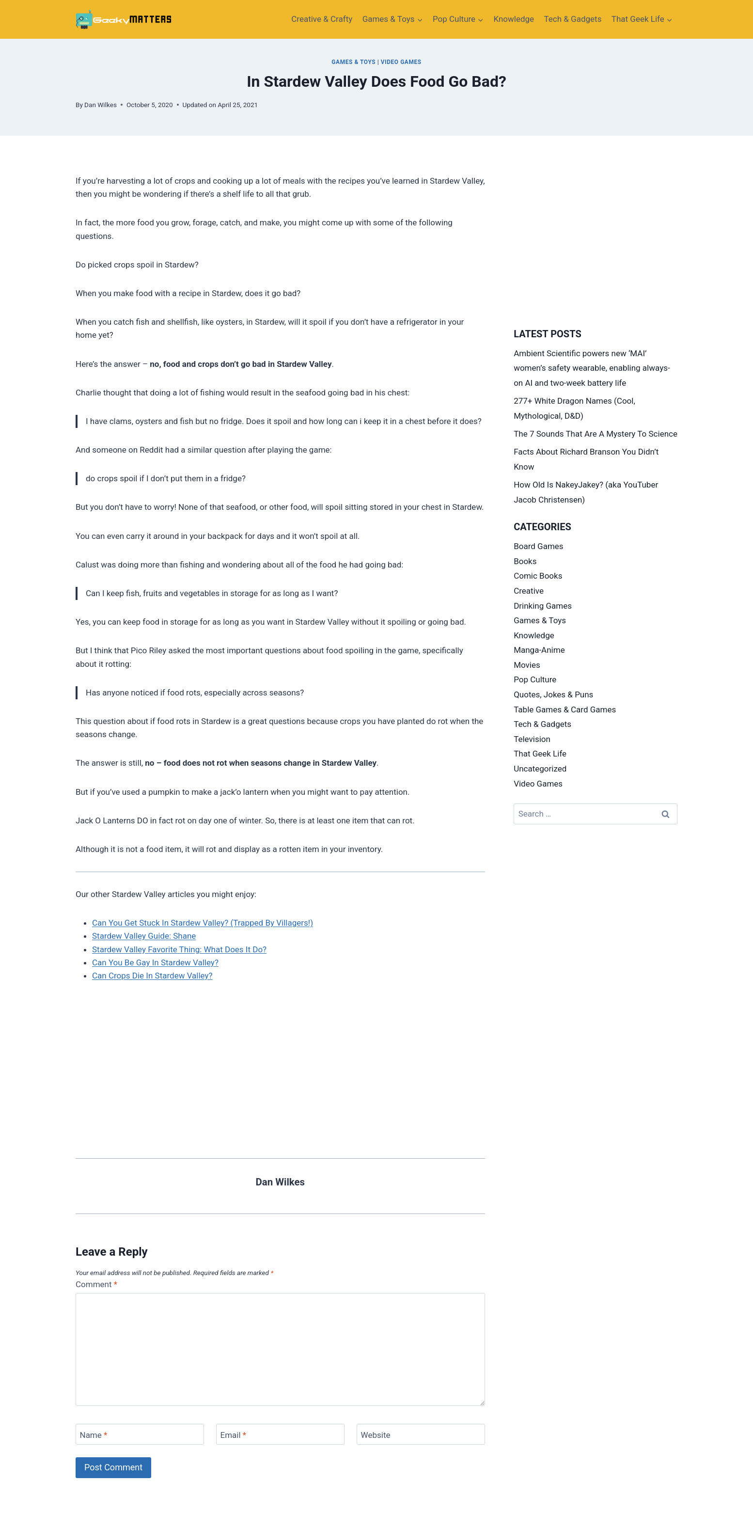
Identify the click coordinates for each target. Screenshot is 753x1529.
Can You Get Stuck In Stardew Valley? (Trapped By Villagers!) (202, 923)
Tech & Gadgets (573, 19)
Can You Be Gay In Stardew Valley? (155, 962)
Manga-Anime (539, 650)
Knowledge (514, 19)
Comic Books (538, 576)
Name (94, 1435)
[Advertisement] (280, 1066)
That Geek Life (540, 753)
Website (376, 1435)
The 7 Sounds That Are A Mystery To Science (595, 434)
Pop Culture (535, 679)
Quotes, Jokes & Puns (553, 694)
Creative (529, 591)
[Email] (280, 1434)
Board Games (538, 546)
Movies (527, 665)
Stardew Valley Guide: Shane (144, 936)
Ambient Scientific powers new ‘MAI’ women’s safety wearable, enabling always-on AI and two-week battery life (592, 368)
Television (532, 739)
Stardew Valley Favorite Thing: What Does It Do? (179, 949)
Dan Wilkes (100, 105)
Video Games (401, 62)
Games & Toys (353, 62)
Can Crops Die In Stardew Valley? (152, 975)
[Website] (421, 1434)
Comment (96, 1284)
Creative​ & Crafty (321, 19)
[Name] (140, 1434)
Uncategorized (540, 768)
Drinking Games (543, 606)
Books (525, 561)
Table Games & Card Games (565, 709)
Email (233, 1435)
